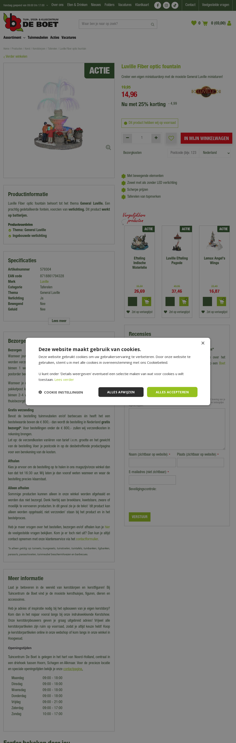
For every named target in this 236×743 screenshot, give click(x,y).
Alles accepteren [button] (172, 392)
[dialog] (118, 371)
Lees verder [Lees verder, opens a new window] (64, 379)
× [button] (202, 343)
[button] (60, 392)
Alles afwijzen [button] (121, 392)
